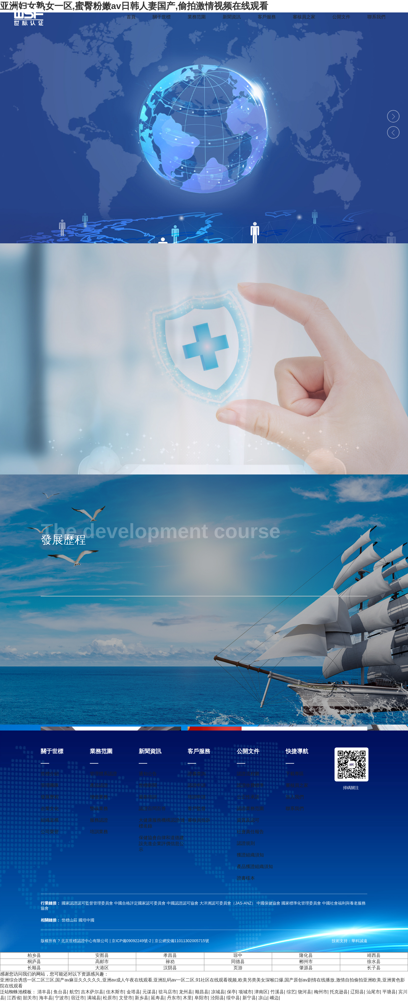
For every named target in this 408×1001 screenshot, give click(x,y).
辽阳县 (357, 991)
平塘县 (389, 991)
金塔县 (133, 991)
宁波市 (61, 997)
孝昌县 (170, 955)
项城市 (245, 991)
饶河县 (304, 991)
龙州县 (185, 991)
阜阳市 (201, 997)
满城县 (94, 997)
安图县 (102, 955)
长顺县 (34, 967)
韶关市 (29, 997)
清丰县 (44, 991)
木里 (187, 997)
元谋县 (149, 991)
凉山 (262, 997)
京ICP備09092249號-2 (131, 940)
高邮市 (102, 961)
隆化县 (306, 955)
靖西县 (374, 955)
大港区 (102, 967)
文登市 (126, 997)
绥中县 (233, 997)
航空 (74, 991)
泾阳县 (217, 997)
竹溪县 (277, 991)
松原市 (109, 997)
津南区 (261, 991)
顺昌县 (202, 991)
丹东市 (174, 997)
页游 (237, 967)
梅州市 (320, 991)
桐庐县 (34, 961)
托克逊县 (339, 991)
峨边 (274, 997)
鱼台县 (60, 991)
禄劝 (170, 961)
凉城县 (218, 991)
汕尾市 (373, 991)
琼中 (237, 955)
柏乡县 (34, 955)
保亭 (231, 991)
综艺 (291, 991)
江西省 (14, 997)
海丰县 (46, 997)
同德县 (238, 961)
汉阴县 (170, 967)
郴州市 (306, 961)
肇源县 (306, 967)
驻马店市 (168, 991)
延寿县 (157, 997)
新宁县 (249, 997)
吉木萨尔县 (92, 991)
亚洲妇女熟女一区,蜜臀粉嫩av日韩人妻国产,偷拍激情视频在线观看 (134, 6)
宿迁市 (77, 997)
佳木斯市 (115, 991)
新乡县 (141, 997)
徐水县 (374, 961)
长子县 (374, 967)
